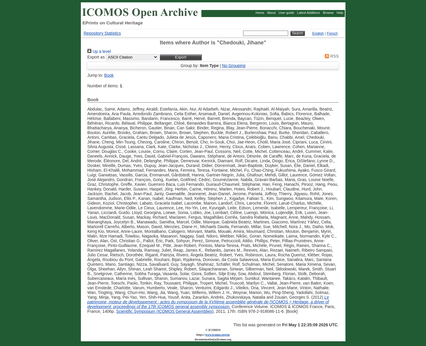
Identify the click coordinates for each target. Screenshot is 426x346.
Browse (328, 12)
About (271, 12)
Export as (96, 57)
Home (259, 12)
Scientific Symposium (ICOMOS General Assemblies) (164, 311)
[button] (180, 57)
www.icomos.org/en (217, 334)
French (332, 33)
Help (340, 12)
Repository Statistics (102, 33)
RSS (331, 56)
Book (109, 75)
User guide (286, 12)
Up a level (99, 51)
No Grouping (233, 65)
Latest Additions (308, 12)
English (318, 33)
